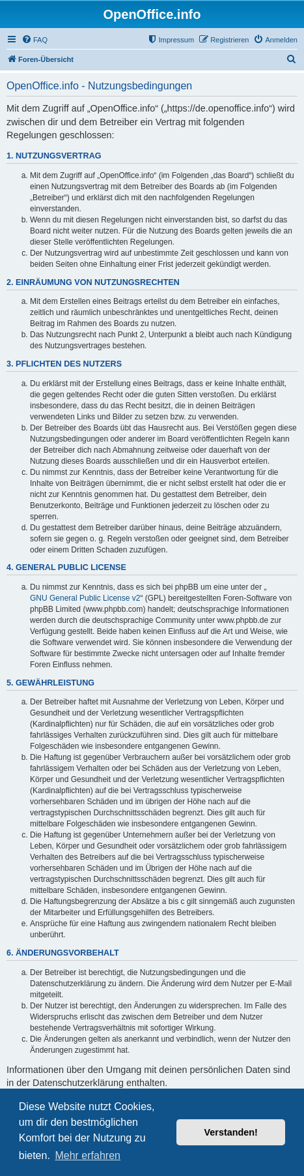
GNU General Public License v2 (85, 598)
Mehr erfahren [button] (87, 1155)
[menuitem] (34, 40)
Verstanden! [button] (231, 1132)
